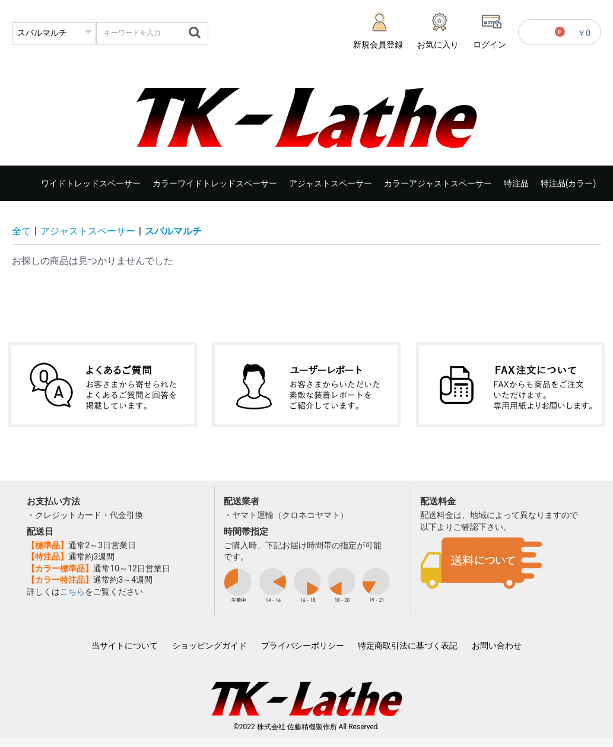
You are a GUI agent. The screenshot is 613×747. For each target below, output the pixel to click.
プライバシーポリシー (302, 645)
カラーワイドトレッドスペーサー (215, 183)
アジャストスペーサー (330, 183)
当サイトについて (124, 645)
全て (21, 231)
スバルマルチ (173, 231)
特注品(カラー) (568, 183)
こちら (72, 591)
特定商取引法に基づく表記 (408, 645)
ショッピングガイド (209, 645)
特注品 (516, 183)
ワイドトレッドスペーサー (91, 183)
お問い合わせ (497, 645)
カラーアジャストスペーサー (438, 183)
